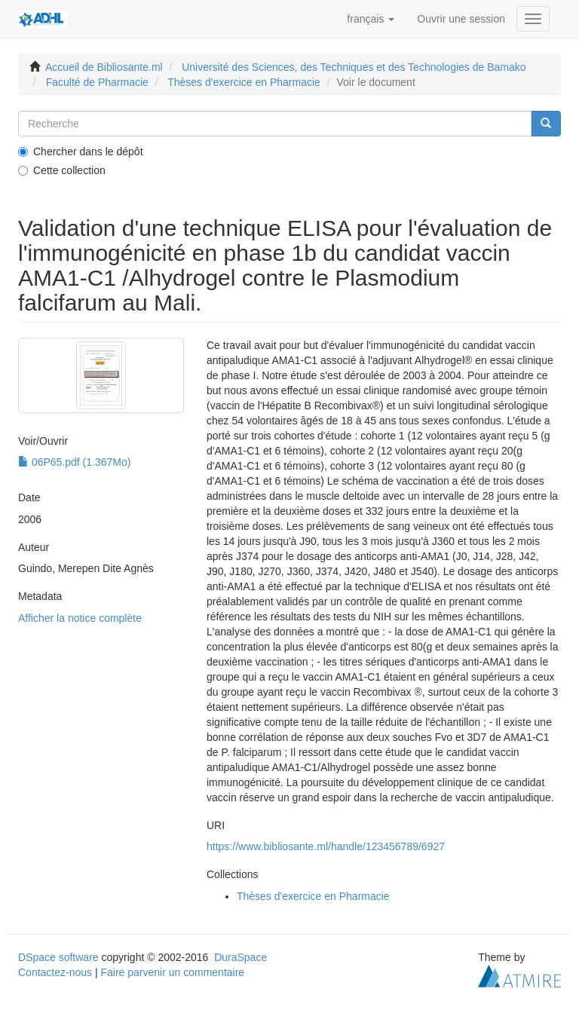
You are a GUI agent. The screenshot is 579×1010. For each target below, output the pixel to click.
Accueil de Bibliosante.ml (104, 67)
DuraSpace (240, 957)
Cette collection (62, 170)
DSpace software (58, 957)
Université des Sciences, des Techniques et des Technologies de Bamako (353, 67)
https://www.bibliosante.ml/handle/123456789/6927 (326, 846)
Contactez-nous (55, 972)
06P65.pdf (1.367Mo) (74, 462)
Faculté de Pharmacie (97, 82)
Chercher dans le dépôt (80, 151)
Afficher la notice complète (80, 618)
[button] (370, 19)
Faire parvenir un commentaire (172, 972)
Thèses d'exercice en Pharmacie (243, 82)
